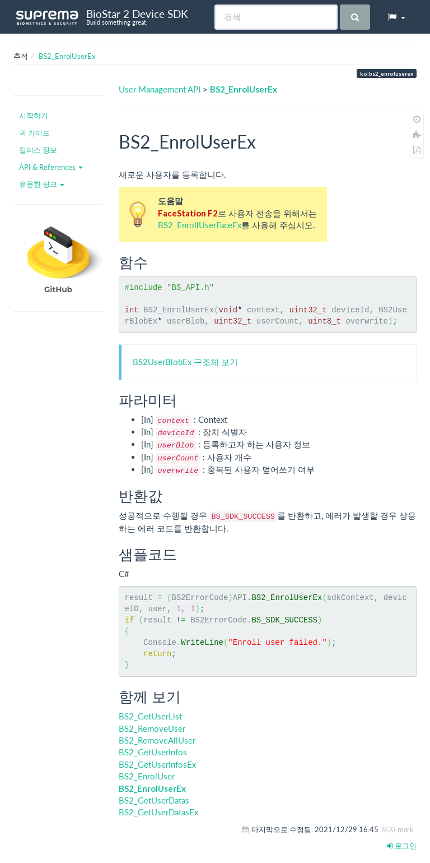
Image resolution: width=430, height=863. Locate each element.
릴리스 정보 (38, 149)
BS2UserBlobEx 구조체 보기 (185, 362)
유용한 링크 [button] (41, 183)
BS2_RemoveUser (152, 728)
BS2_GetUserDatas (154, 800)
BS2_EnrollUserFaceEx (199, 225)
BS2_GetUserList (150, 716)
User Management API (159, 89)
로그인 (402, 845)
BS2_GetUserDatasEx (158, 812)
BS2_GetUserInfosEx (157, 764)
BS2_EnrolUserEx (67, 56)
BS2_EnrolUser (147, 776)
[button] (396, 17)
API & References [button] (51, 167)
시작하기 (33, 115)
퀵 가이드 (34, 132)
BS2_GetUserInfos (153, 752)
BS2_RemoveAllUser (157, 740)
